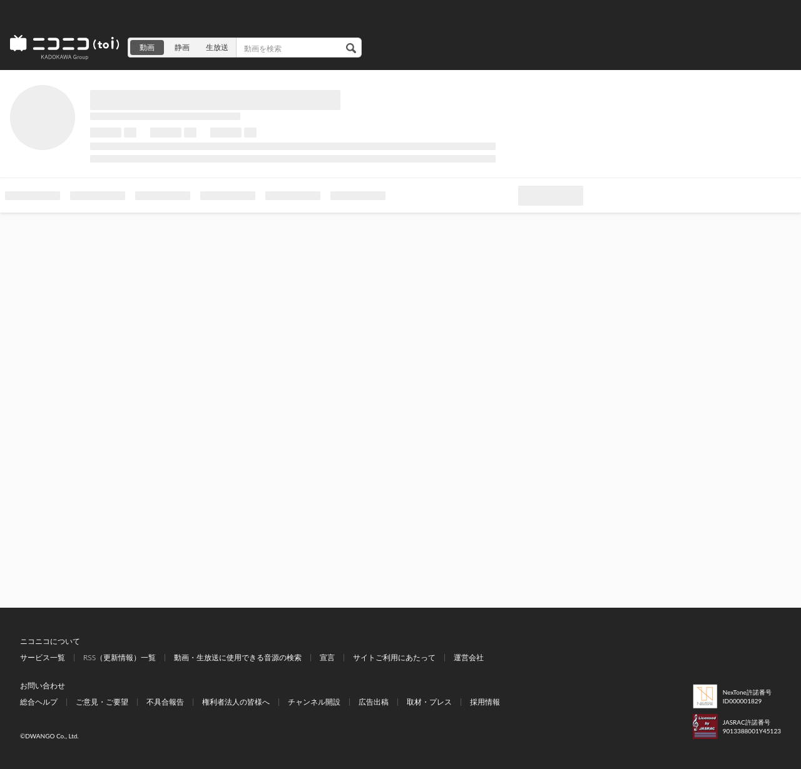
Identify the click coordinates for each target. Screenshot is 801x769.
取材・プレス (429, 701)
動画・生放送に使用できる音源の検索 (238, 657)
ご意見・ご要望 (102, 701)
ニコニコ (65, 47)
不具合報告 (165, 701)
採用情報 (485, 701)
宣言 (327, 657)
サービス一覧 (42, 657)
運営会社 (469, 657)
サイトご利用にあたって (394, 657)
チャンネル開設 (314, 701)
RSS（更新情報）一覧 (119, 657)
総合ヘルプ (39, 701)
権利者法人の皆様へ (236, 701)
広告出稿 (374, 701)
